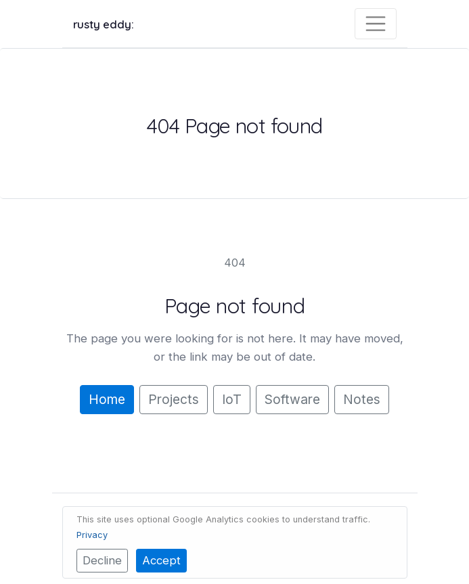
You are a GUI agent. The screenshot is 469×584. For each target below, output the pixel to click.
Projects (173, 399)
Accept (161, 560)
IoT (232, 399)
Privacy (92, 535)
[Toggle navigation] (376, 23)
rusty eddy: (103, 24)
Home (107, 399)
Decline (102, 560)
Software (292, 399)
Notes (361, 399)
